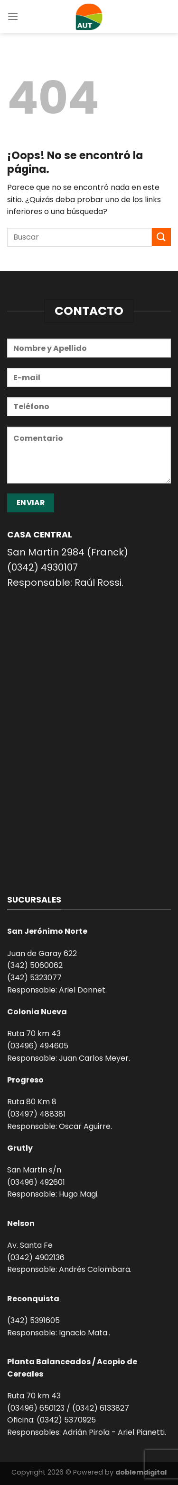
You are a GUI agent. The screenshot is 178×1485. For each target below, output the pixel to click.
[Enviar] (161, 237)
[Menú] (13, 16)
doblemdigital (141, 1472)
